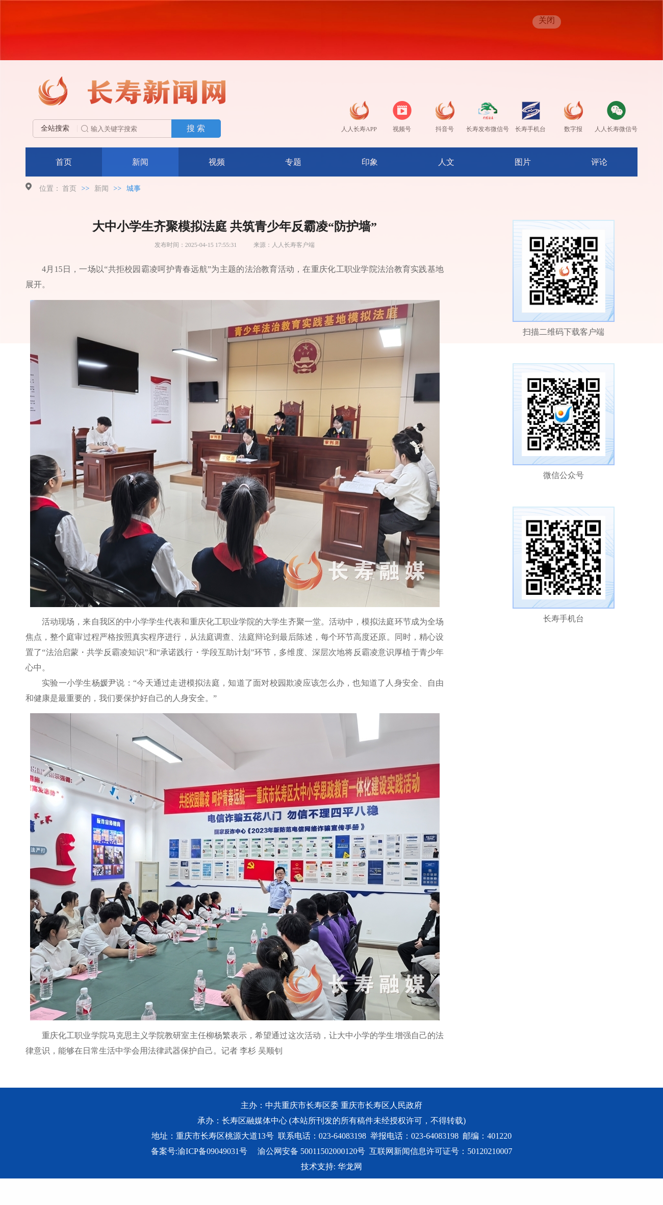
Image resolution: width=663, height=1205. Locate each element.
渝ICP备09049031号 (212, 1151)
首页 (64, 162)
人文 (446, 162)
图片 (523, 162)
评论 (599, 162)
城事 (133, 188)
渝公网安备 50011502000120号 (311, 1151)
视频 (217, 162)
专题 (293, 162)
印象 (370, 162)
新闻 (140, 162)
